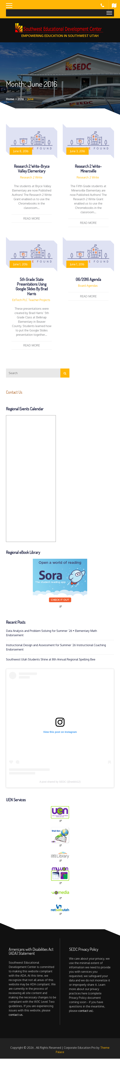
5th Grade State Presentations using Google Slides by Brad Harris (32, 286)
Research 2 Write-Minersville (88, 168)
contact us (15, 1014)
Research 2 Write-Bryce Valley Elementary (31, 168)
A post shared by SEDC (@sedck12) (60, 781)
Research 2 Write (31, 177)
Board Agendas (88, 285)
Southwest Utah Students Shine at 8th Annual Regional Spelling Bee (50, 659)
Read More (31, 218)
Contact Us (14, 392)
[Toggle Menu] (109, 12)
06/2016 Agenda (88, 279)
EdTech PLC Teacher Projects (31, 300)
